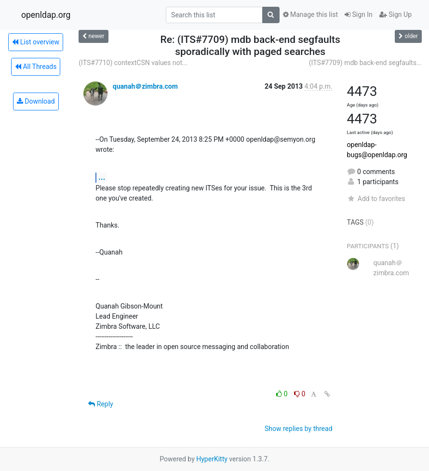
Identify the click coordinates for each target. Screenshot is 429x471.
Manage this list (310, 14)
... (101, 177)
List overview (35, 42)
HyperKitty (212, 459)
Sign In (359, 14)
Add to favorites (376, 198)
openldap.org (45, 15)
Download (36, 101)
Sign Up (395, 14)
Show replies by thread (299, 428)
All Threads (35, 66)
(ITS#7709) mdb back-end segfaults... (365, 63)
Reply (100, 404)
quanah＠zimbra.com (145, 86)
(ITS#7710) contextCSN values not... (133, 63)
